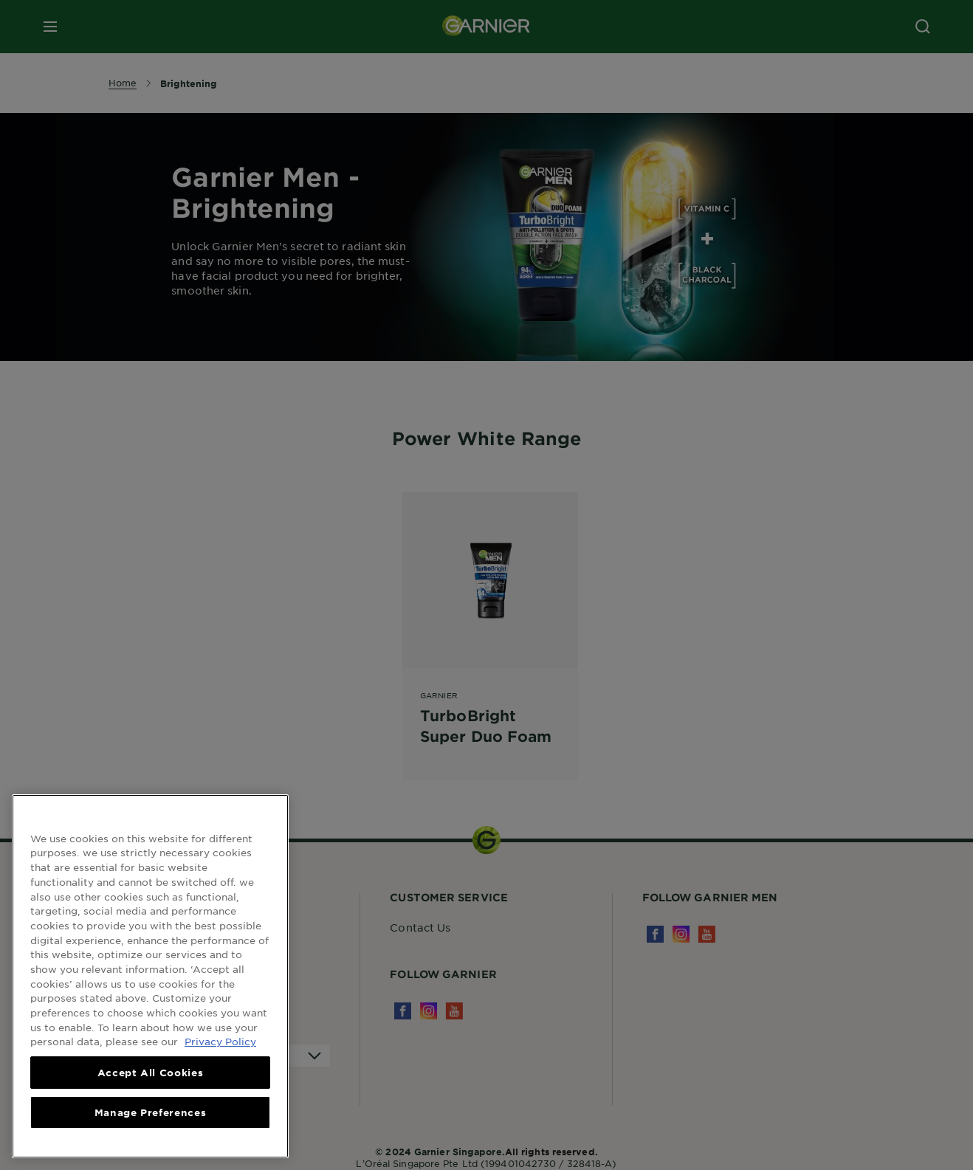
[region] (150, 976)
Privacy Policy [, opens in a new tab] (220, 1041)
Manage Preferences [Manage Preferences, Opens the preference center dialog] (150, 1112)
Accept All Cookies (150, 1072)
